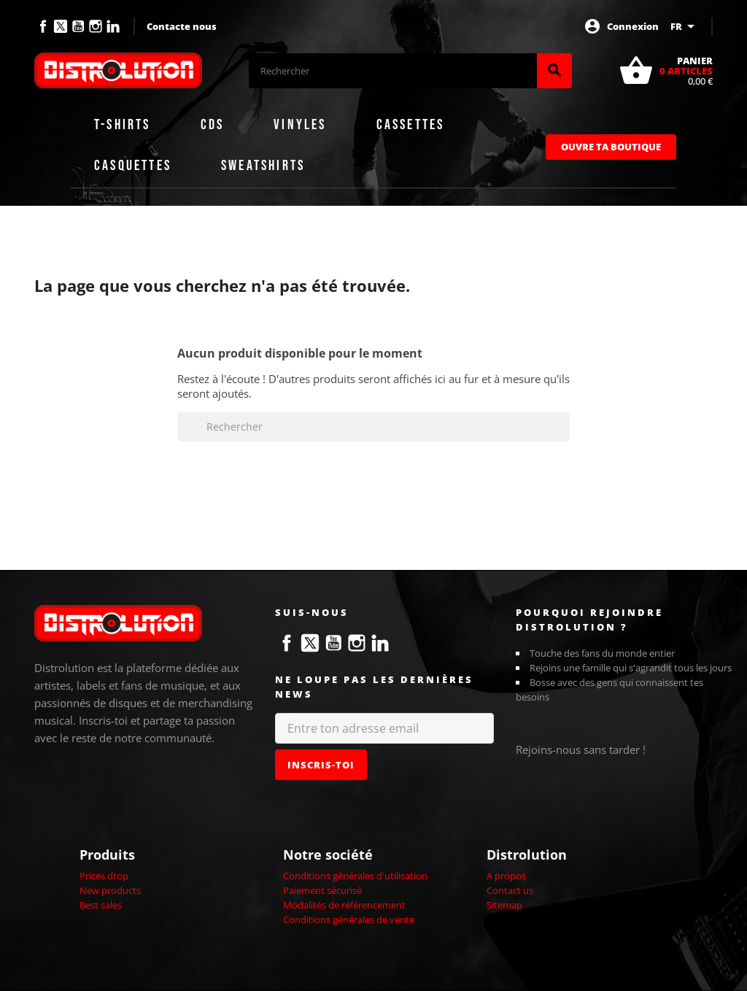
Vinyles (300, 125)
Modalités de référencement (344, 904)
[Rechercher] (393, 70)
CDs (213, 125)
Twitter (60, 26)
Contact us (510, 890)
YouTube (78, 26)
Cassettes (410, 125)
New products (110, 890)
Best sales (101, 904)
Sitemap (504, 904)
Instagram (95, 26)
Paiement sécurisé (322, 890)
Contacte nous (182, 26)
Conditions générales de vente (348, 919)
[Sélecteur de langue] (685, 26)
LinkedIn (113, 26)
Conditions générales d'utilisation (355, 875)
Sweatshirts (263, 165)
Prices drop (104, 875)
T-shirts (122, 125)
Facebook (43, 26)
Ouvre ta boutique (611, 146)
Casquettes (132, 165)
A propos (506, 875)
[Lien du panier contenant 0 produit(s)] (666, 70)
